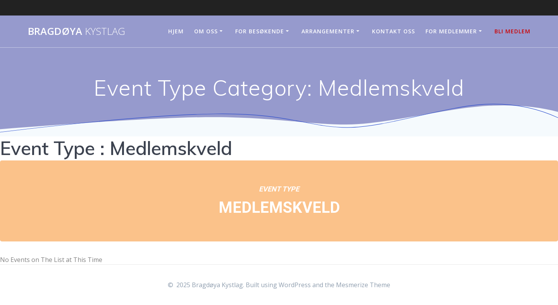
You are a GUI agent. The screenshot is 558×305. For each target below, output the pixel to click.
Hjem (176, 31)
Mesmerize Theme (363, 285)
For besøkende (259, 31)
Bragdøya (76, 31)
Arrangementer (328, 31)
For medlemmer (451, 31)
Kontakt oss (393, 31)
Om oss (206, 31)
